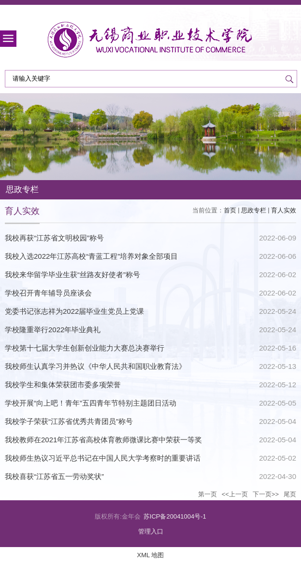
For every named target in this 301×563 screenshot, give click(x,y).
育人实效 (283, 210)
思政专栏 (253, 210)
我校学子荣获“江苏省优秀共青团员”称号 (69, 421)
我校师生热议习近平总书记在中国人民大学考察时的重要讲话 (103, 458)
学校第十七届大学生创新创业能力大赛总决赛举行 (84, 348)
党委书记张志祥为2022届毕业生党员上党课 (74, 311)
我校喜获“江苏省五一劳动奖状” (54, 476)
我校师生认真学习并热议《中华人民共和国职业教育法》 (95, 366)
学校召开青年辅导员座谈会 (48, 293)
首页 (230, 210)
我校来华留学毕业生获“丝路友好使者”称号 (72, 274)
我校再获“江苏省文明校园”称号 (54, 238)
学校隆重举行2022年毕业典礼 (52, 329)
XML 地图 (150, 555)
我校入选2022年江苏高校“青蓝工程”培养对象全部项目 (91, 256)
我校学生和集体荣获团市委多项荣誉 (63, 384)
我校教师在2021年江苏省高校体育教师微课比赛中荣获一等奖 (103, 440)
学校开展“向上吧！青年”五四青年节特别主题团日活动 (90, 403)
